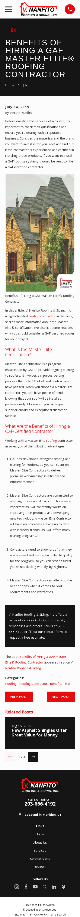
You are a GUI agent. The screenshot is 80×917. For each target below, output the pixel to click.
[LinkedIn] (54, 886)
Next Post (61, 696)
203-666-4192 (40, 803)
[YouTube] (35, 886)
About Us (40, 842)
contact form (53, 631)
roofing (51, 440)
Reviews (40, 866)
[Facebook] (26, 886)
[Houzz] (63, 886)
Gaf (67, 683)
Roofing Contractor (33, 683)
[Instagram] (17, 886)
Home (40, 834)
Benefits (56, 683)
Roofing (11, 683)
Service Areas (40, 858)
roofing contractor (42, 316)
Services (40, 850)
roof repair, (56, 620)
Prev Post (19, 696)
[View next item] (33, 757)
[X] (44, 886)
